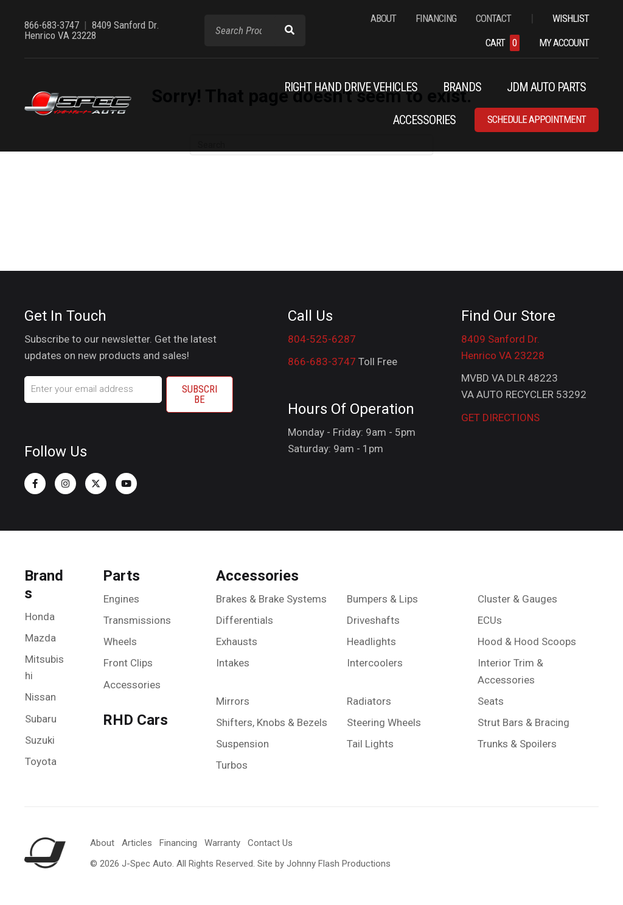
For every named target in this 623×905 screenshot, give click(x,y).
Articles (137, 842)
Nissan (40, 697)
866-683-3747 (322, 361)
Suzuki (40, 740)
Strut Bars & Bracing (523, 722)
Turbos (232, 765)
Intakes (232, 663)
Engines (121, 599)
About (102, 842)
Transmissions (137, 620)
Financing (178, 842)
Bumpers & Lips (382, 599)
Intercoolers (375, 663)
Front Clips (128, 663)
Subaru (41, 719)
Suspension (242, 744)
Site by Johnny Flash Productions (324, 863)
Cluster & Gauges (517, 599)
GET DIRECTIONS (500, 417)
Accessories (132, 685)
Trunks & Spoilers (517, 744)
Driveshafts (373, 620)
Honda (40, 616)
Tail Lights (370, 744)
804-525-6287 (322, 339)
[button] (35, 483)
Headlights (371, 641)
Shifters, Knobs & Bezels (271, 722)
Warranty (222, 842)
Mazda (40, 638)
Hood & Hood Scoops (527, 641)
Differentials (244, 620)
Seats (491, 701)
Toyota (41, 761)
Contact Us (270, 842)
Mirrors (232, 701)
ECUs (490, 620)
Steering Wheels (384, 722)
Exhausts (236, 641)
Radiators (369, 701)
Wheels (120, 641)
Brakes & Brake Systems (271, 599)
